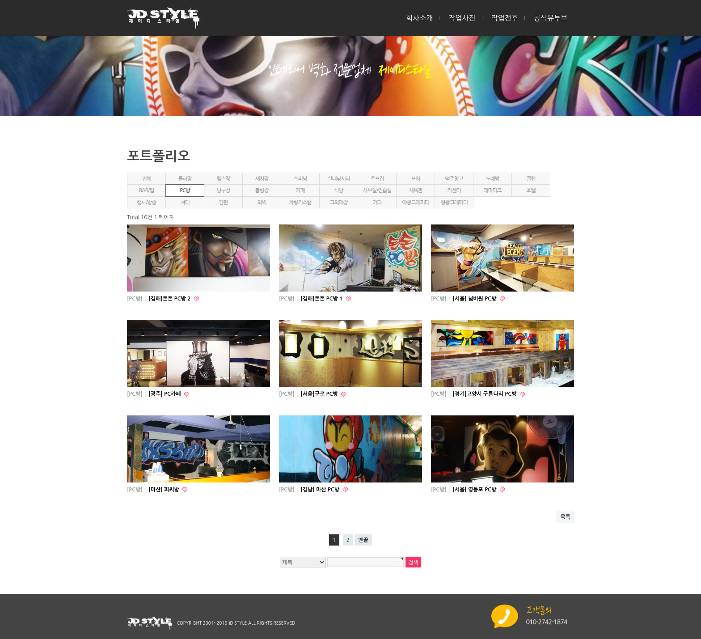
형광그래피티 (453, 202)
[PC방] (135, 298)
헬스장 (223, 179)
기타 (376, 202)
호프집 (377, 179)
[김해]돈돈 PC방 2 (170, 298)
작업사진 (461, 17)
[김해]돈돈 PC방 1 (322, 298)
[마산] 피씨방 (164, 489)
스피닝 (300, 179)
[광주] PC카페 (165, 394)
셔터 (184, 202)
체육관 (415, 190)
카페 (300, 190)
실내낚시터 (338, 179)
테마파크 (492, 190)
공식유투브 (550, 17)
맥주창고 (454, 179)
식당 (338, 190)
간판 (223, 202)
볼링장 (261, 190)
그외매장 (338, 202)
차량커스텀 (300, 202)
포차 (415, 179)
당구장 (223, 190)
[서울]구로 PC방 (319, 394)
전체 (146, 179)
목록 (565, 517)
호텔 (530, 190)
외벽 (261, 202)
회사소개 (419, 17)
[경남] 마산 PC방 (320, 489)
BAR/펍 (146, 190)
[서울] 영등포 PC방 (475, 489)
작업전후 (504, 17)
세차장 (261, 179)
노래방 (492, 179)
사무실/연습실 (377, 190)
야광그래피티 (415, 202)
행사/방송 (146, 202)
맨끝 (363, 540)
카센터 (453, 190)
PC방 (185, 190)
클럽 (530, 179)
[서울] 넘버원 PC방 (475, 298)
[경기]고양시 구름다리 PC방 (485, 394)
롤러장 (184, 179)
